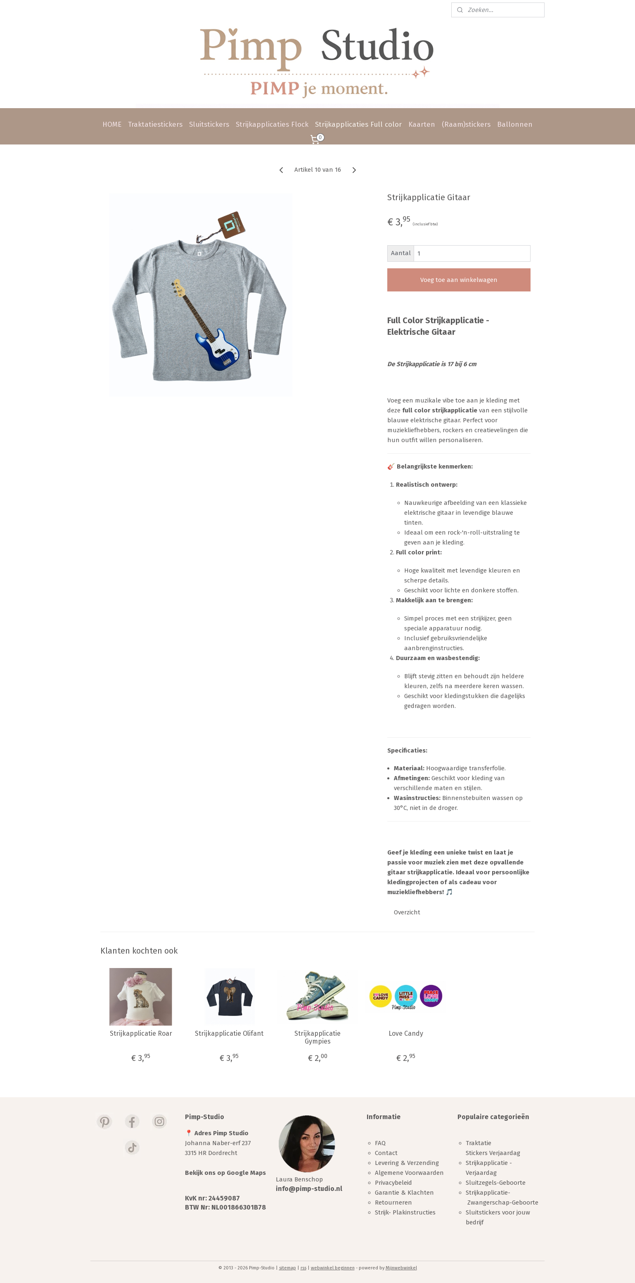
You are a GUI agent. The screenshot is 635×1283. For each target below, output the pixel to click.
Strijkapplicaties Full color (358, 124)
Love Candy (406, 1033)
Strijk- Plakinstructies (405, 1212)
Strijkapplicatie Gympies (317, 1037)
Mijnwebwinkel (401, 1268)
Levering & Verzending (407, 1163)
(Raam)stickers (466, 124)
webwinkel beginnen (333, 1268)
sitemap (287, 1268)
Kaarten (421, 124)
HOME (111, 124)
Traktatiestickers (155, 124)
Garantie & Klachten (404, 1192)
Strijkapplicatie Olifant (229, 1033)
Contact (386, 1153)
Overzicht (407, 912)
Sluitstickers (209, 124)
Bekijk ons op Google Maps (225, 1172)
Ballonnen (515, 124)
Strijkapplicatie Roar (141, 1033)
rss (303, 1268)
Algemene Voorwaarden (409, 1172)
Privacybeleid (393, 1182)
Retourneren (393, 1202)
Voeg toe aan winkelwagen (459, 280)
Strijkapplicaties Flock (272, 124)
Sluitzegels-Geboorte (496, 1182)
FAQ (380, 1143)
